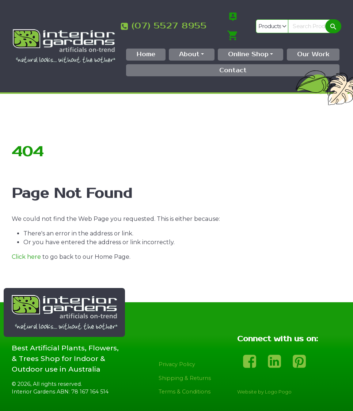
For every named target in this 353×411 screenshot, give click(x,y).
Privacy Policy (177, 364)
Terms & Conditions (184, 391)
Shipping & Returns (185, 378)
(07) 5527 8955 (169, 26)
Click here (26, 256)
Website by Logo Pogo (264, 392)
